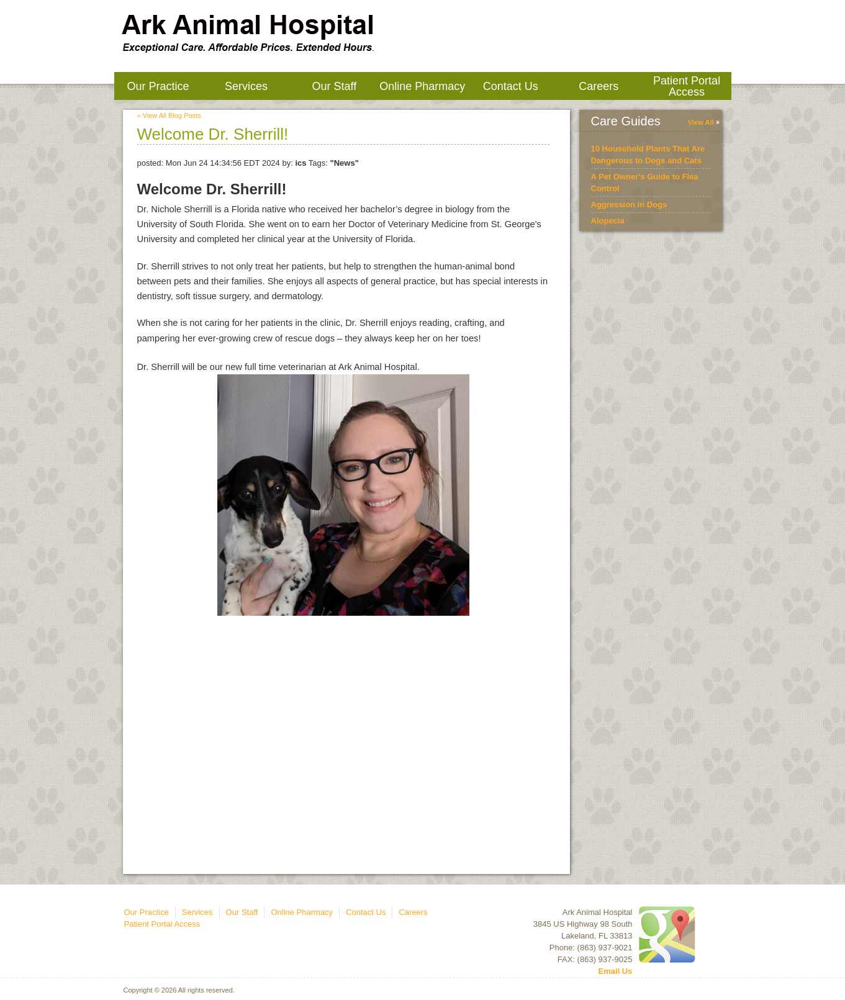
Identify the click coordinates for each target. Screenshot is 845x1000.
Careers (598, 86)
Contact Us (510, 86)
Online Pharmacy (422, 86)
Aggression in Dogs (629, 204)
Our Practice (158, 86)
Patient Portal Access (686, 86)
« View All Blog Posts (169, 115)
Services (246, 86)
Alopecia (608, 220)
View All (701, 122)
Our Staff (334, 86)
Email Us (616, 971)
